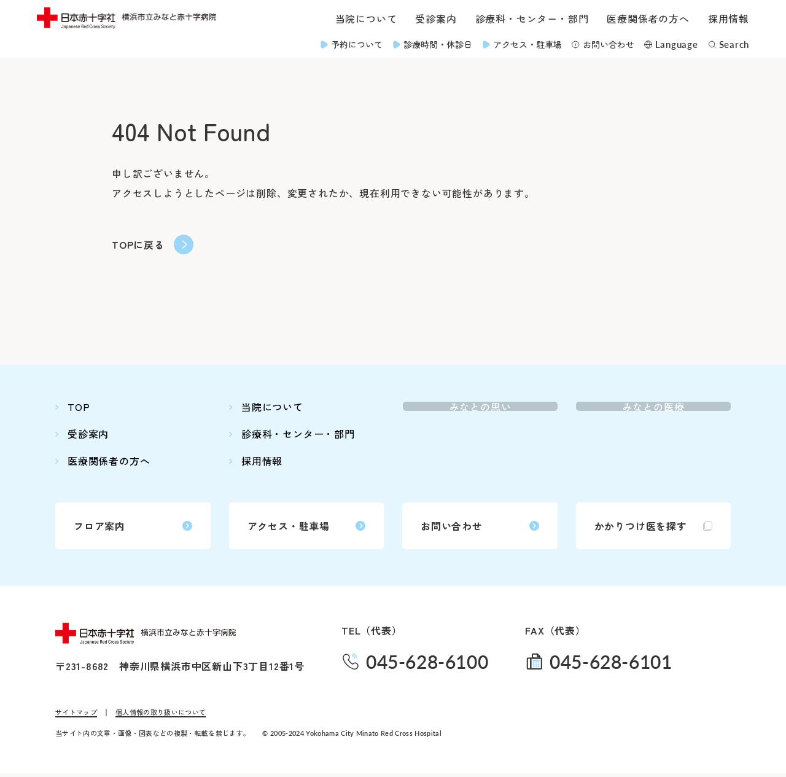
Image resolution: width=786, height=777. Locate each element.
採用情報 (728, 18)
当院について (366, 18)
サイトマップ (76, 715)
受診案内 (435, 18)
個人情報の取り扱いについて (160, 715)
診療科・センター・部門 (532, 18)
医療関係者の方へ (648, 18)
